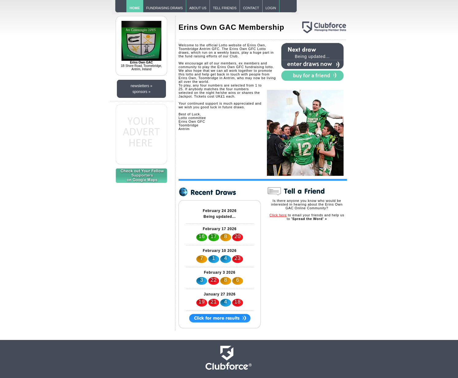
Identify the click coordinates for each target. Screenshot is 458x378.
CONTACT (251, 8)
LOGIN (271, 8)
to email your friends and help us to (306, 217)
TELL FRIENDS (225, 8)
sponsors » (142, 92)
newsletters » (141, 86)
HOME (135, 8)
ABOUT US (197, 8)
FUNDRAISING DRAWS (164, 8)
